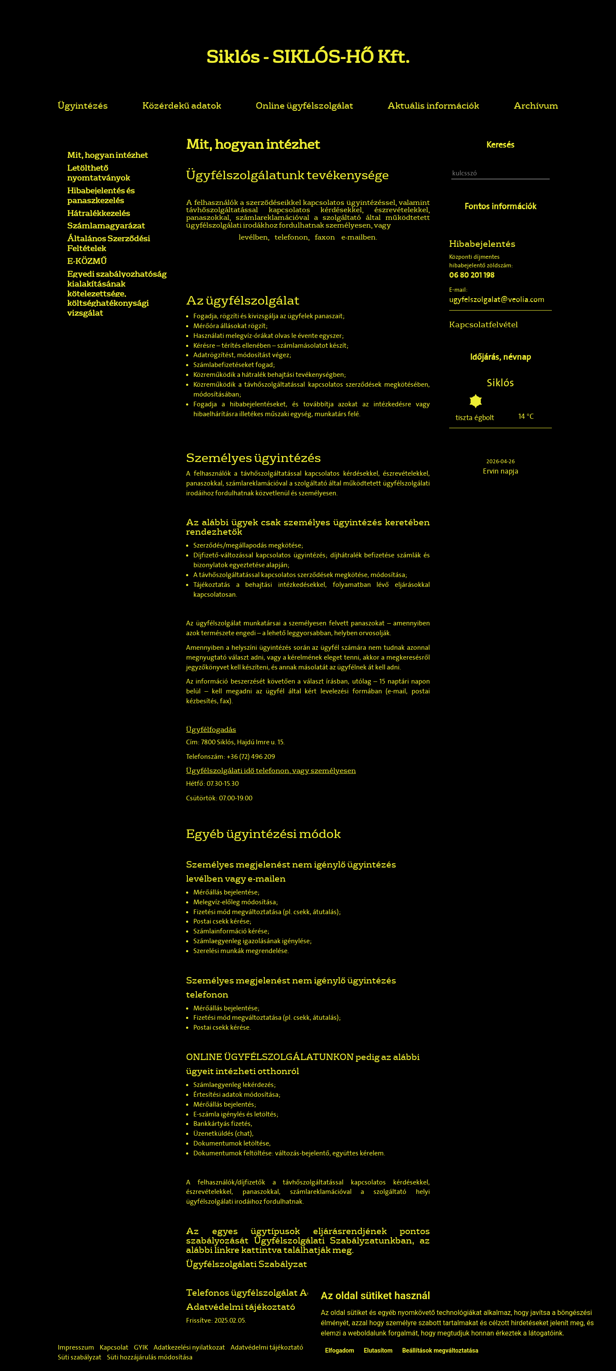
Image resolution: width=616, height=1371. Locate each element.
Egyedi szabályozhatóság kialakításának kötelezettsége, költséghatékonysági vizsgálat (116, 293)
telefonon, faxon (305, 236)
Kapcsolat (114, 1347)
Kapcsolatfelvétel (483, 324)
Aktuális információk (433, 105)
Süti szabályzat (79, 1357)
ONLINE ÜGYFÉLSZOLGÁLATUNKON (270, 1056)
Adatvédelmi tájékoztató (240, 1306)
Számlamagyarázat (106, 225)
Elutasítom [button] (378, 1350)
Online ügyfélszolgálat (304, 105)
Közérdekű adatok (181, 105)
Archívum (536, 105)
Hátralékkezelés (98, 213)
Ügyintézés (83, 105)
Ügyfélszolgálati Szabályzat (246, 1263)
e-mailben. (358, 236)
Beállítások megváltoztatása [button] (440, 1350)
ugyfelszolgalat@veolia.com (497, 299)
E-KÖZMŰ (87, 261)
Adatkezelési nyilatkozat (189, 1347)
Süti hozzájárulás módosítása (149, 1357)
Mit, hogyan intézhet (107, 155)
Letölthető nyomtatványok (98, 173)
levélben (253, 236)
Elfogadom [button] (339, 1350)
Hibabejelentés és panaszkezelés (101, 195)
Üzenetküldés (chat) (222, 1133)
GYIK (141, 1347)
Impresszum (76, 1347)
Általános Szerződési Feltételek (108, 243)
